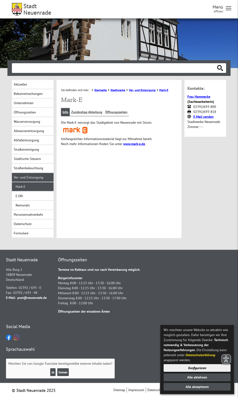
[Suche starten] (220, 68)
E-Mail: (11, 298)
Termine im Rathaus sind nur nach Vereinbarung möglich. (99, 269)
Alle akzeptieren (197, 387)
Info (65, 112)
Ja (53, 372)
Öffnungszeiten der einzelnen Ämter (84, 311)
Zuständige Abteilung (86, 112)
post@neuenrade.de (32, 298)
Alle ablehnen (197, 377)
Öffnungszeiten (116, 112)
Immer (63, 372)
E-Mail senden (203, 117)
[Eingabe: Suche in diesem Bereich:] (115, 68)
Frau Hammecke (198, 96)
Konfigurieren (197, 368)
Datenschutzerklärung (200, 355)
